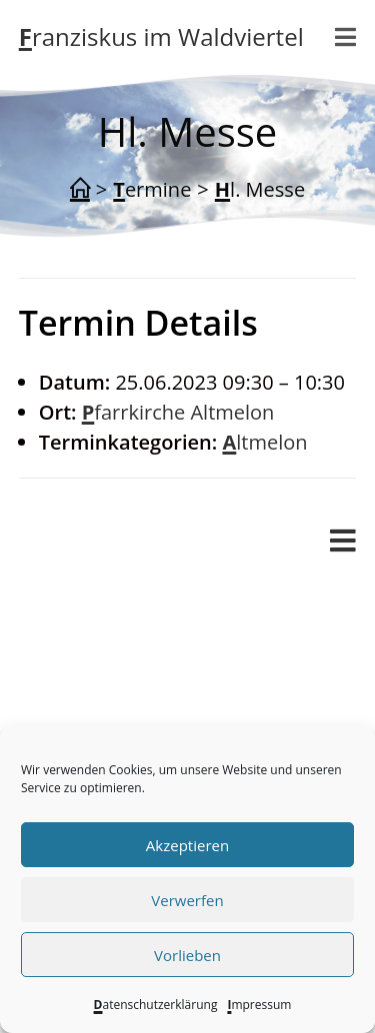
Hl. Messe (260, 189)
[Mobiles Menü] (346, 37)
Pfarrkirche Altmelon (178, 412)
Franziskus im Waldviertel (161, 36)
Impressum (259, 1004)
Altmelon (264, 442)
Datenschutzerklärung (156, 1004)
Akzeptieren (187, 845)
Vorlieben (187, 955)
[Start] (80, 190)
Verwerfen (187, 900)
